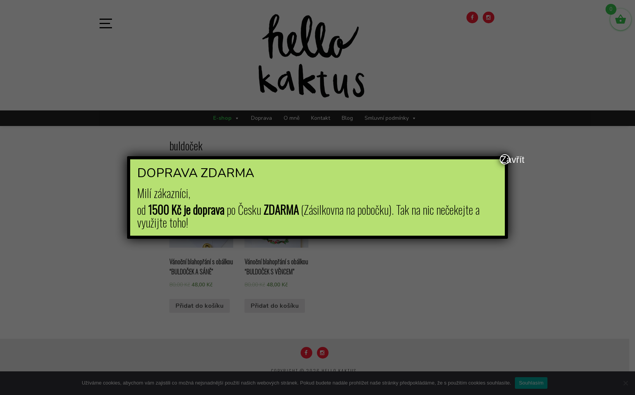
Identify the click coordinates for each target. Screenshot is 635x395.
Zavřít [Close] (505, 159)
